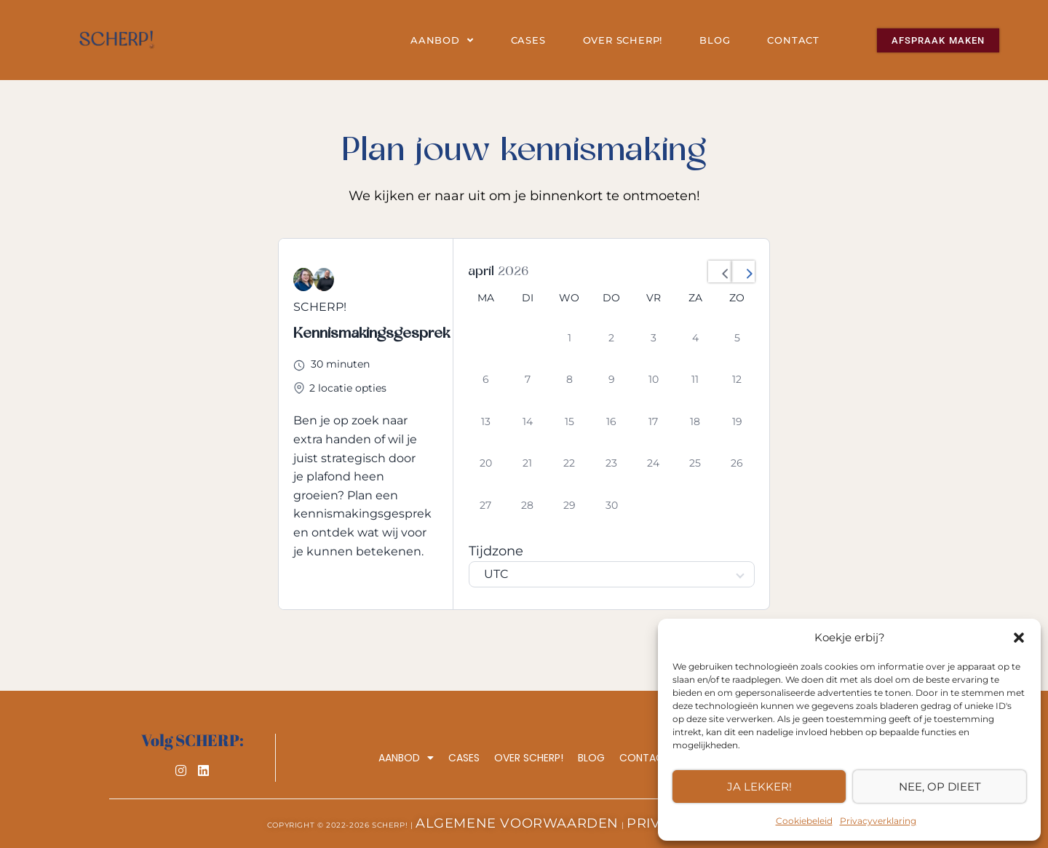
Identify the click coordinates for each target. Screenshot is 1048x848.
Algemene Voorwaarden (517, 823)
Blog (714, 40)
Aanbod (442, 40)
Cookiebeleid (804, 820)
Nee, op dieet (940, 786)
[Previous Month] (719, 271)
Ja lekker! (759, 786)
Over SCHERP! (623, 40)
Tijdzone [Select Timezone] (496, 551)
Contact (793, 40)
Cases (528, 40)
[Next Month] (743, 271)
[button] (1019, 637)
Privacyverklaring (878, 820)
